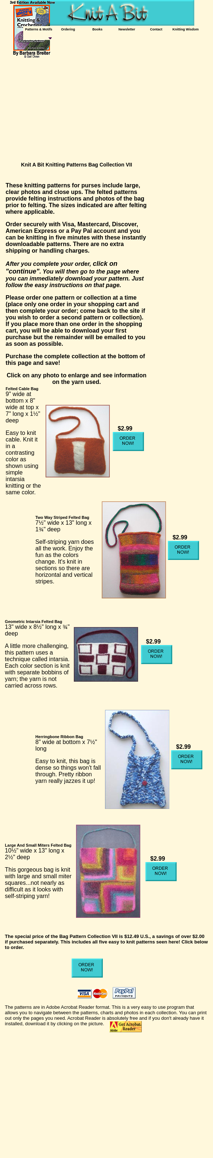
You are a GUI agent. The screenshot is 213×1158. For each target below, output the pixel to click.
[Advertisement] (109, 108)
